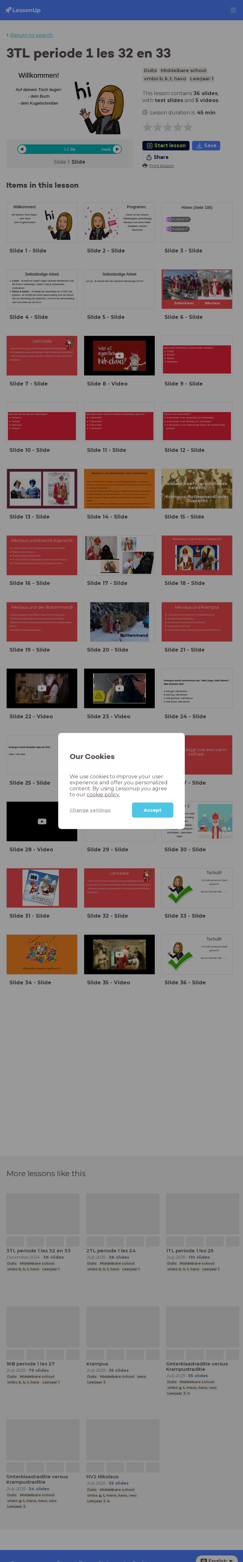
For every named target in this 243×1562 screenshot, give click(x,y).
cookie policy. (103, 795)
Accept (152, 810)
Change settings (90, 810)
